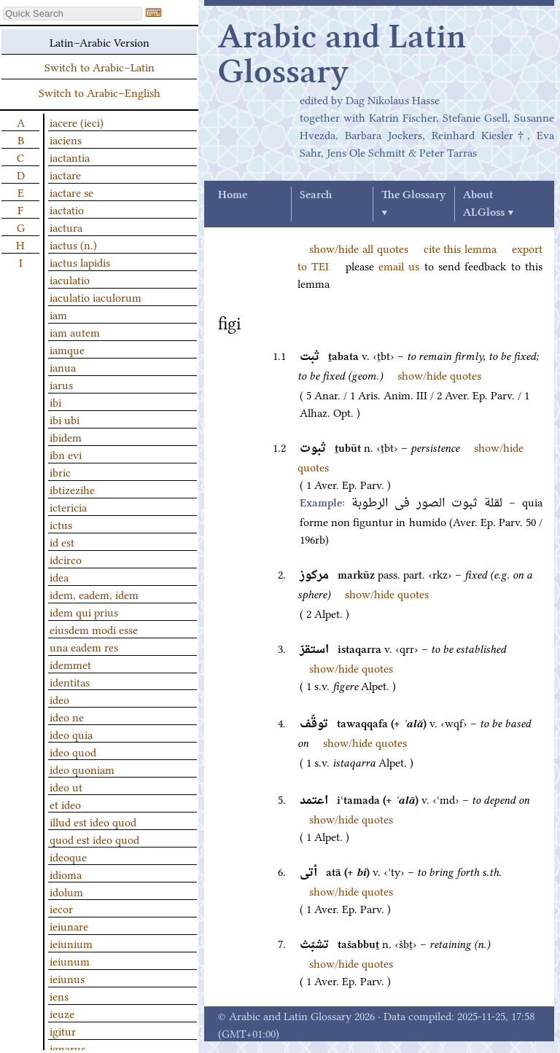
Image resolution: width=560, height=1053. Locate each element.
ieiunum (70, 960)
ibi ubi (64, 419)
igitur (63, 1030)
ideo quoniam (82, 769)
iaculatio (70, 279)
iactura (66, 227)
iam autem (75, 332)
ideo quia (71, 734)
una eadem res (84, 646)
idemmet (70, 664)
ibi (55, 402)
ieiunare (69, 925)
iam (58, 314)
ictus (61, 524)
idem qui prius (84, 611)
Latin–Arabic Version (99, 42)
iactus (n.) (73, 244)
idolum (66, 891)
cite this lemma (460, 248)
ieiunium (71, 943)
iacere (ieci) (77, 122)
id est (62, 541)
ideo (59, 699)
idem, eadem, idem (94, 594)
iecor (61, 908)
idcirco (66, 559)
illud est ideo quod (93, 821)
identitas (70, 681)
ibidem (66, 436)
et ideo (65, 804)
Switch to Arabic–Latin (99, 66)
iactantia (70, 157)
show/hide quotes (439, 375)
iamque (67, 349)
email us (398, 265)
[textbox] (72, 13)
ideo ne (67, 716)
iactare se (71, 192)
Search (316, 195)
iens (59, 995)
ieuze (62, 1013)
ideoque (68, 856)
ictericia (68, 506)
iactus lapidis (80, 262)
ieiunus (67, 978)
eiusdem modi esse (94, 629)
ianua (63, 367)
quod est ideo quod (94, 839)
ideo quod (73, 751)
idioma (66, 874)
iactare (65, 174)
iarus (61, 384)
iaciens (66, 139)
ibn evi (66, 454)
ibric (60, 471)
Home (232, 195)
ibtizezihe (72, 489)
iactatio (67, 209)
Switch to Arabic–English (99, 92)
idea (59, 576)
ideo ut (66, 786)
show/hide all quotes (358, 248)
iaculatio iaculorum (95, 297)
